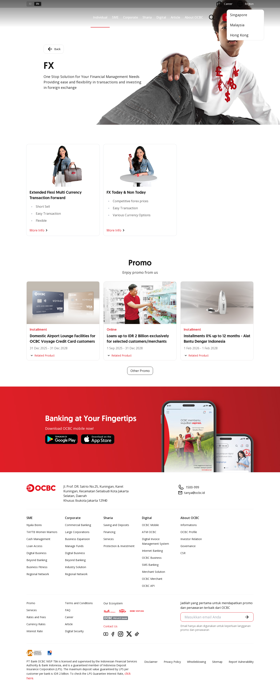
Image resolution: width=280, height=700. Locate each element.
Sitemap (217, 662)
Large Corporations (77, 532)
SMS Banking (150, 565)
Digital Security (74, 631)
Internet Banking (152, 551)
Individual (100, 17)
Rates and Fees (36, 617)
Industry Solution (75, 567)
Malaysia (237, 25)
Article (175, 17)
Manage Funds (74, 546)
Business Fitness (36, 567)
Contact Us (110, 626)
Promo (30, 603)
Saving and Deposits (116, 525)
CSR (183, 553)
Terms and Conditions (79, 603)
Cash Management (38, 539)
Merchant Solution (153, 572)
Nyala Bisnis (34, 525)
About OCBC (194, 17)
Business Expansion (77, 539)
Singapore (238, 14)
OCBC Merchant (152, 579)
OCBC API (148, 586)
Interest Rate (34, 631)
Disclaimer (151, 662)
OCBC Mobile (150, 525)
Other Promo (140, 371)
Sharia (147, 17)
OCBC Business (152, 558)
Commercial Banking (78, 525)
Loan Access (34, 546)
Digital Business (36, 553)
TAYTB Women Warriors (41, 532)
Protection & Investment (119, 546)
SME (115, 17)
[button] (246, 617)
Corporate (130, 17)
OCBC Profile (188, 532)
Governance (188, 546)
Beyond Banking (36, 560)
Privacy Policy (172, 662)
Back (53, 49)
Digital (161, 17)
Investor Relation (191, 539)
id (30, 3)
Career (69, 617)
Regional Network (37, 574)
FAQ (67, 610)
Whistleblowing (196, 662)
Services (108, 539)
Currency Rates (36, 624)
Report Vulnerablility (241, 662)
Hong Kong (239, 35)
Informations (188, 525)
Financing (109, 532)
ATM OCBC (149, 532)
